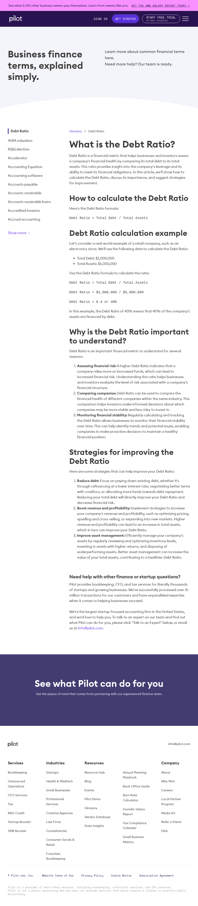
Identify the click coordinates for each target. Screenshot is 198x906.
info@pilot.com (90, 628)
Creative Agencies (59, 813)
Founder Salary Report (134, 811)
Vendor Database (97, 817)
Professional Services (55, 801)
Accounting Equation (25, 167)
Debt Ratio (20, 131)
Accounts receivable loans (29, 201)
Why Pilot (168, 781)
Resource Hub (95, 772)
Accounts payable (23, 184)
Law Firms (53, 822)
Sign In (100, 18)
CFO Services (17, 795)
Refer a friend (171, 822)
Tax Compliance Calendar (135, 825)
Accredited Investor (24, 210)
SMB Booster (17, 831)
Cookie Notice (121, 875)
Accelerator (17, 158)
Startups (52, 772)
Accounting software (25, 175)
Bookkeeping (17, 772)
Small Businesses (58, 790)
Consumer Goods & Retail (60, 842)
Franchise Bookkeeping (55, 856)
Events (89, 790)
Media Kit (168, 813)
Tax (10, 804)
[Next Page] (32, 233)
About (165, 772)
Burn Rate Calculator (131, 797)
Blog (88, 781)
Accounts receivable (24, 193)
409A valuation (20, 140)
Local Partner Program (171, 801)
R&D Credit (16, 813)
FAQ (164, 831)
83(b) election (19, 149)
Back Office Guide (136, 786)
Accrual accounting (24, 219)
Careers (167, 790)
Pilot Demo (93, 799)
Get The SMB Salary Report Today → (160, 6)
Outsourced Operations (16, 783)
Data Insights (94, 826)
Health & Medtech (59, 781)
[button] (185, 19)
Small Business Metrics (133, 839)
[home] (15, 18)
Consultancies (56, 831)
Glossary (75, 131)
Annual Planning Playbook (134, 774)
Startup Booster (19, 822)
